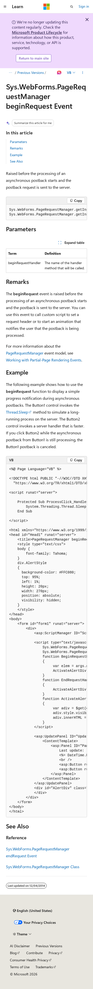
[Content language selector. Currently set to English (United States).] (32, 911)
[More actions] (82, 73)
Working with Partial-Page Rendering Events (43, 359)
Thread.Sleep (17, 412)
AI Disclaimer (20, 946)
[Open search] (72, 6)
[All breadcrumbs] (10, 73)
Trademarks (44, 967)
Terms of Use (20, 967)
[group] (46, 212)
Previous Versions (30, 72)
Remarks (16, 148)
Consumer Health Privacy (29, 960)
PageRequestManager (24, 353)
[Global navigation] (5, 6)
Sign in (84, 6)
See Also (16, 161)
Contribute (34, 952)
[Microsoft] (46, 6)
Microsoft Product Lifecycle (37, 32)
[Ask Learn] (59, 73)
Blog (13, 952)
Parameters (18, 141)
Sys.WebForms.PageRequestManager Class (42, 866)
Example (16, 154)
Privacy (54, 952)
